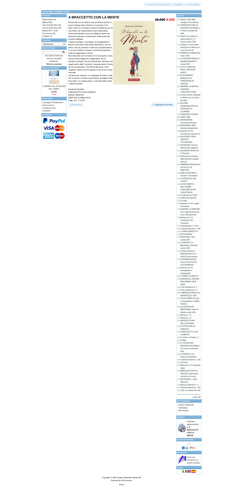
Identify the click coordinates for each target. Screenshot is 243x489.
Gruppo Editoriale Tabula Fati (129, 477)
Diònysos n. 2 (186, 318)
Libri (67, 12)
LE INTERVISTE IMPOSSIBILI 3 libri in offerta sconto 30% (189, 309)
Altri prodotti (183, 410)
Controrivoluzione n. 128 (190, 387)
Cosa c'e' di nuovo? (50, 68)
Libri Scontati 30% (49, 25)
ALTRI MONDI (186, 234)
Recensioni (182, 452)
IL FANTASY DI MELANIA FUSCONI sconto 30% (188, 245)
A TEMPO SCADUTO (189, 276)
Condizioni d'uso (49, 108)
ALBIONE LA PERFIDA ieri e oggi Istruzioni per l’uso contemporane (190, 212)
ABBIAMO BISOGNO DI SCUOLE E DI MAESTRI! (190, 167)
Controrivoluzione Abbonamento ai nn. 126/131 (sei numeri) (188, 254)
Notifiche (181, 417)
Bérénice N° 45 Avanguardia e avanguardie (186, 270)
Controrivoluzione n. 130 (190, 229)
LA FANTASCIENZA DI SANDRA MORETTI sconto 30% (189, 61)
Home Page (48, 12)
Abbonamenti (47, 19)
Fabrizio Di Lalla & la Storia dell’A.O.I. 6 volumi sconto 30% (188, 39)
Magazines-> (47, 31)
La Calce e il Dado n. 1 (189, 337)
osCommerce (126, 480)
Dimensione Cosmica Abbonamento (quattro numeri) (189, 159)
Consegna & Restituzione (52, 102)
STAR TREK (185, 117)
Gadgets (45, 36)
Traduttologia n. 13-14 (189, 226)
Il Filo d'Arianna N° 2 (188, 287)
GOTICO (184, 362)
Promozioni (47, 33)
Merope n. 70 (185, 315)
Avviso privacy (48, 105)
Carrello (180, 16)
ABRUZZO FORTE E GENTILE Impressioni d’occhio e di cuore (189, 373)
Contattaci (46, 111)
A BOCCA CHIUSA (188, 198)
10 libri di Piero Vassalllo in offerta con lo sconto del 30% (190, 97)
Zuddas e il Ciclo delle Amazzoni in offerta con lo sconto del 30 (190, 47)
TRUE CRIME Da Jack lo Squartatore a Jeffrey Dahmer (190, 301)
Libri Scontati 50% (49, 28)
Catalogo (59, 12)
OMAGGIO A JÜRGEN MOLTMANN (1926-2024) (189, 281)
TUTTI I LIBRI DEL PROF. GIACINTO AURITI (188, 70)
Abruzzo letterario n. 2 (189, 385)
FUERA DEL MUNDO (189, 114)
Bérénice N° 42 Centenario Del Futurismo (186, 220)
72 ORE (183, 201)
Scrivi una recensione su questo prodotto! (193, 460)
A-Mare (183, 340)
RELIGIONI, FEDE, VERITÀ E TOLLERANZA (188, 139)
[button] (157, 4)
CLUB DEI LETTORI (188, 195)
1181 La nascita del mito (190, 390)
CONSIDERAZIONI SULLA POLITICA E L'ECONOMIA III (188, 262)
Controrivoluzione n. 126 (190, 360)
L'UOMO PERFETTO (189, 231)
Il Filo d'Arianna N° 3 (188, 290)
